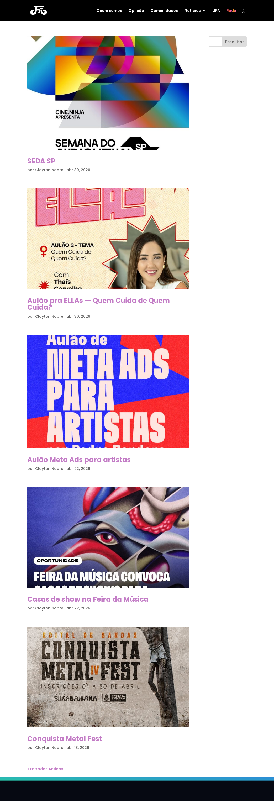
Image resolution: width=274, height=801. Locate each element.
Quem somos (109, 11)
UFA (216, 11)
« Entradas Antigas (45, 769)
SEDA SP (41, 161)
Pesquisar (234, 41)
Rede (231, 11)
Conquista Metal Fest (64, 738)
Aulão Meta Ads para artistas (79, 459)
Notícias (193, 11)
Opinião (136, 11)
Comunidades (164, 11)
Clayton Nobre (49, 170)
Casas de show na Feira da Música (88, 599)
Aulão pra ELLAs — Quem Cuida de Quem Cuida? (98, 304)
